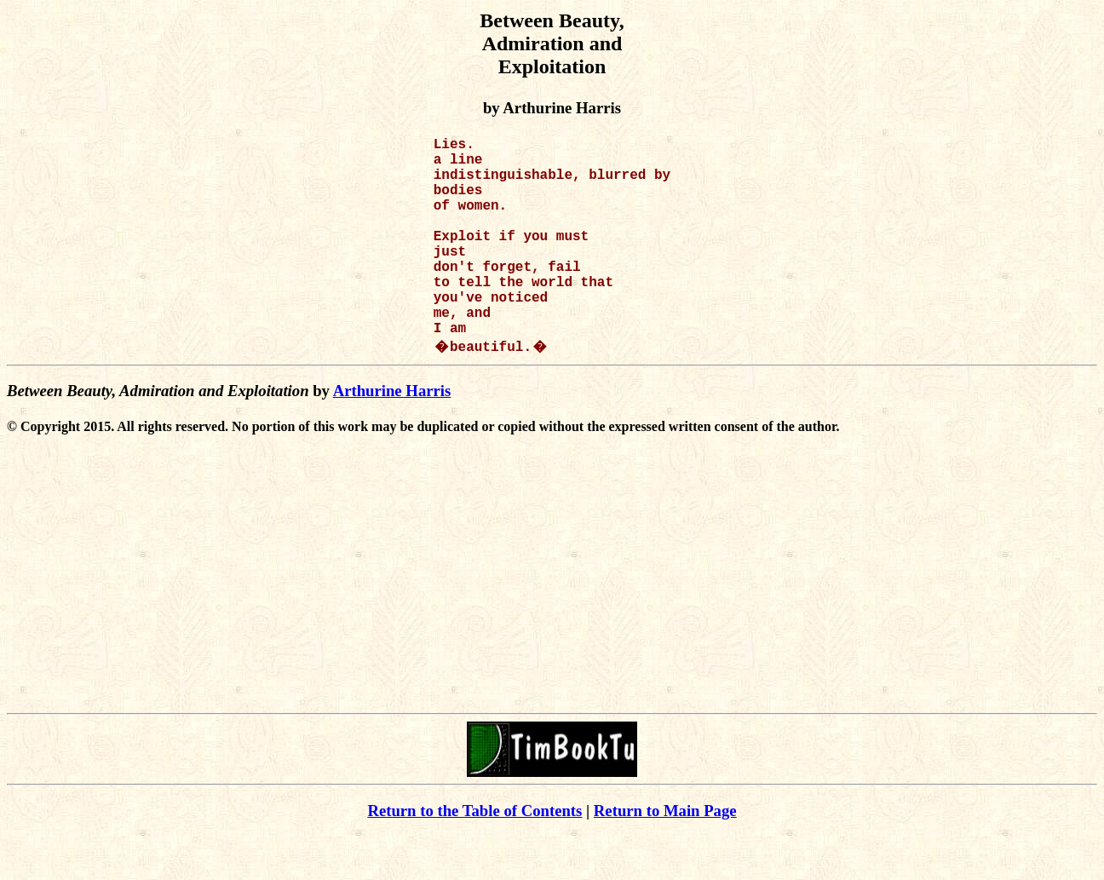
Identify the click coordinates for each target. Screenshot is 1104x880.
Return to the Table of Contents (474, 855)
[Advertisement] (552, 631)
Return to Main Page (665, 855)
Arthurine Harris (392, 435)
